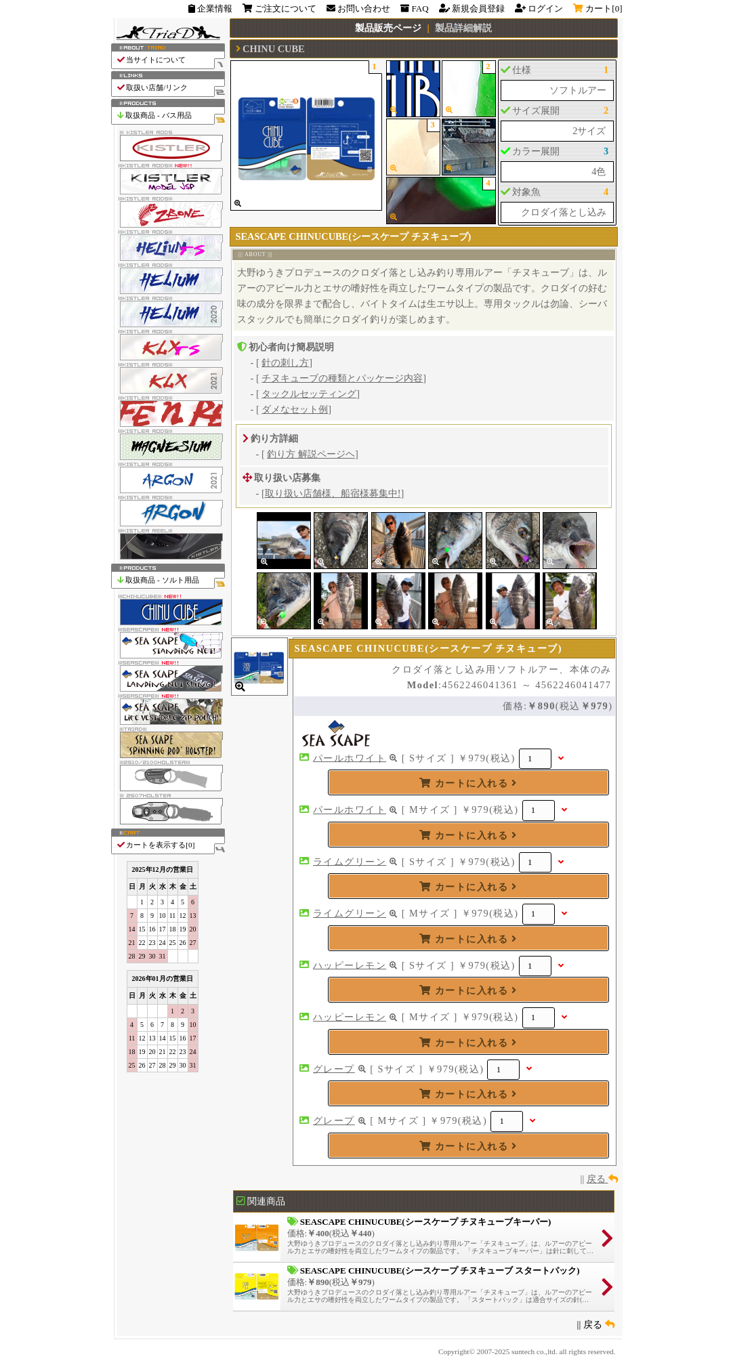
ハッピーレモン (349, 964)
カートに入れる (468, 783)
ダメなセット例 (294, 409)
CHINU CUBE (274, 48)
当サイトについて (170, 60)
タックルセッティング (308, 393)
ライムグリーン (349, 861)
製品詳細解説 (463, 27)
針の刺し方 (285, 362)
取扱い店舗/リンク (170, 87)
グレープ (334, 1068)
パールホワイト (349, 757)
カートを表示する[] (170, 845)
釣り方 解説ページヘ (311, 453)
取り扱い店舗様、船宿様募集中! (333, 493)
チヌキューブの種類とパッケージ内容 (342, 378)
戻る (602, 1178)
